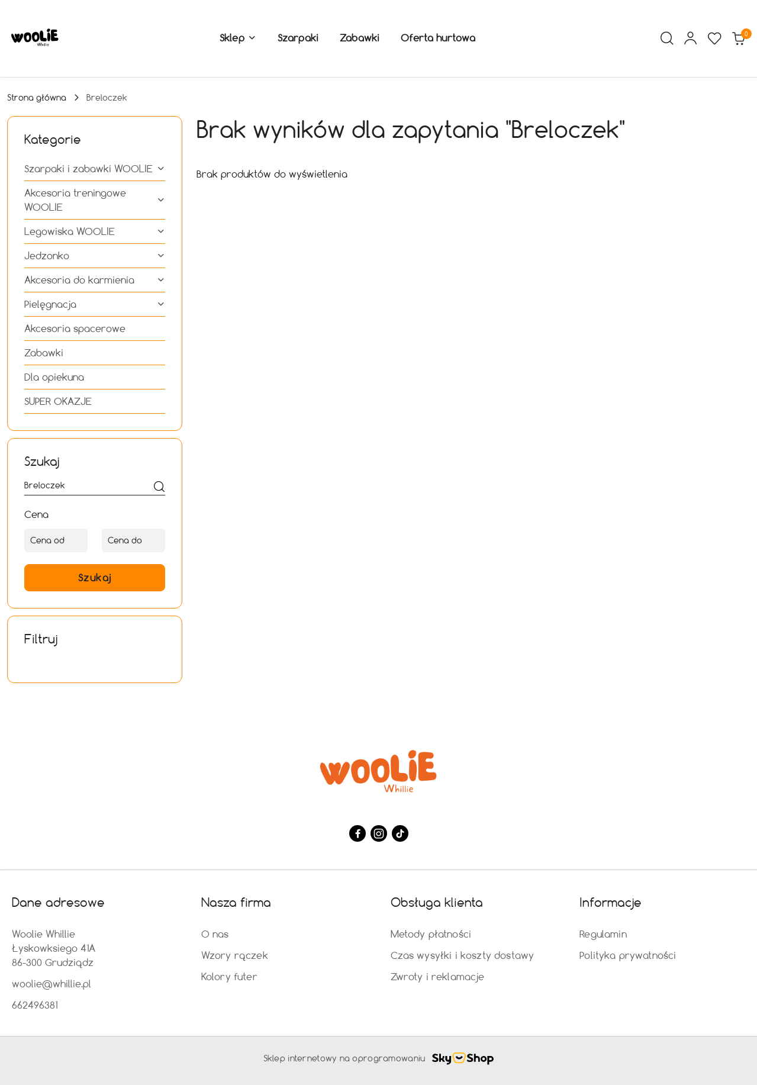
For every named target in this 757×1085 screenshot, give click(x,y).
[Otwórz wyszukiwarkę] (667, 38)
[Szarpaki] (298, 38)
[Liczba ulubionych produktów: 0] (714, 38)
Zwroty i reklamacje (438, 976)
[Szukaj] (159, 487)
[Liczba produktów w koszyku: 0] (738, 38)
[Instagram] (379, 833)
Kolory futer (229, 976)
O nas (215, 934)
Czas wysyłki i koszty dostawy (462, 955)
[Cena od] (56, 540)
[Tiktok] (400, 833)
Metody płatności (431, 934)
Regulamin (602, 934)
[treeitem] (94, 169)
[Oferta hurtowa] (438, 38)
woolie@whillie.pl (51, 983)
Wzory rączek (234, 955)
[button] (238, 38)
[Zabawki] (359, 38)
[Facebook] (357, 833)
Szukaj (95, 577)
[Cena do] (133, 540)
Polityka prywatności (627, 955)
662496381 (34, 1005)
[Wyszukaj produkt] (94, 487)
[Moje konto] (691, 38)
